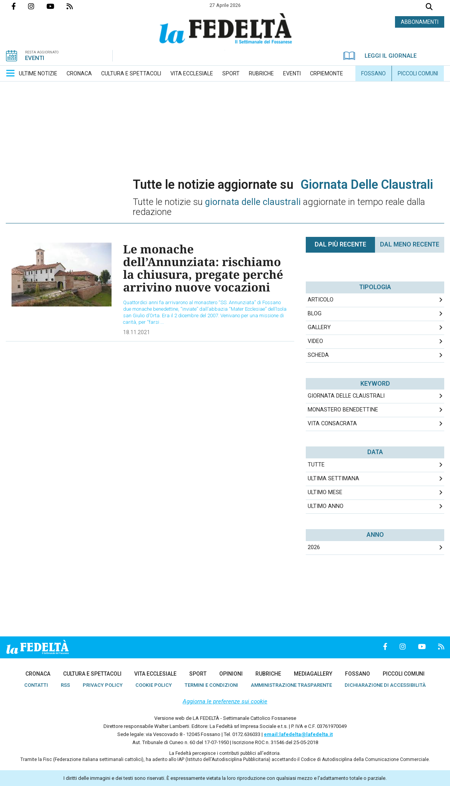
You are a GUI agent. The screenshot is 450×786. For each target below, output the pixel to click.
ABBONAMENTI (419, 22)
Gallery (319, 327)
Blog (315, 313)
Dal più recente (340, 244)
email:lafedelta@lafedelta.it (298, 734)
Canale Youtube (57, 6)
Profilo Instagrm (37, 6)
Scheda (318, 355)
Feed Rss (76, 6)
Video (315, 341)
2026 (314, 547)
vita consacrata (332, 423)
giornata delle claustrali (346, 396)
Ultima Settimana (333, 478)
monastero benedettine (343, 409)
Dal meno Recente (409, 244)
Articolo (320, 299)
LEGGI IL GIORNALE (380, 56)
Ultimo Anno (325, 506)
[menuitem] (38, 73)
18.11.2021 (136, 332)
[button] (10, 73)
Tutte (316, 464)
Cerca (429, 7)
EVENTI (34, 58)
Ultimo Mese (325, 492)
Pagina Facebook (20, 6)
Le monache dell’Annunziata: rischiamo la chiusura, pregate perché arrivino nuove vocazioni (203, 268)
